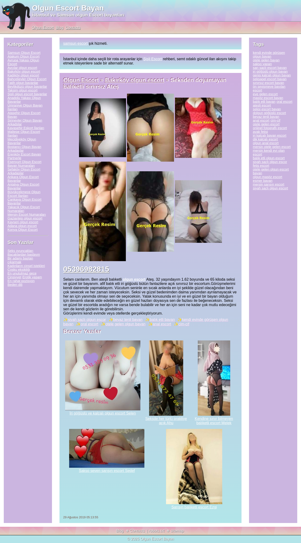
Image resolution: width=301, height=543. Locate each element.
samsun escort (75, 43)
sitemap (177, 531)
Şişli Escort (152, 59)
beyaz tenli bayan (128, 320)
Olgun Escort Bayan (68, 8)
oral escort (89, 324)
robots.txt (156, 531)
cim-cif (183, 324)
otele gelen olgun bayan (126, 324)
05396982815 (86, 269)
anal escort (162, 324)
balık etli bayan (162, 320)
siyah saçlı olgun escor (87, 320)
